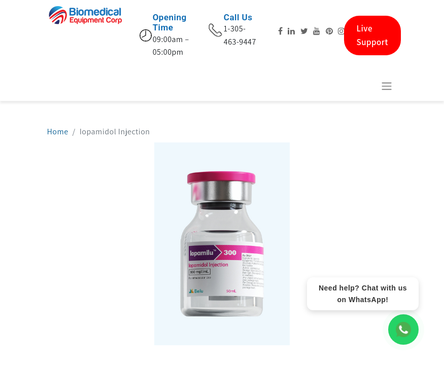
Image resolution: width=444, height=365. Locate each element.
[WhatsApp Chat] (403, 329)
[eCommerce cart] (362, 86)
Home (58, 131)
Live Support (373, 35)
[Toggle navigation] (386, 86)
